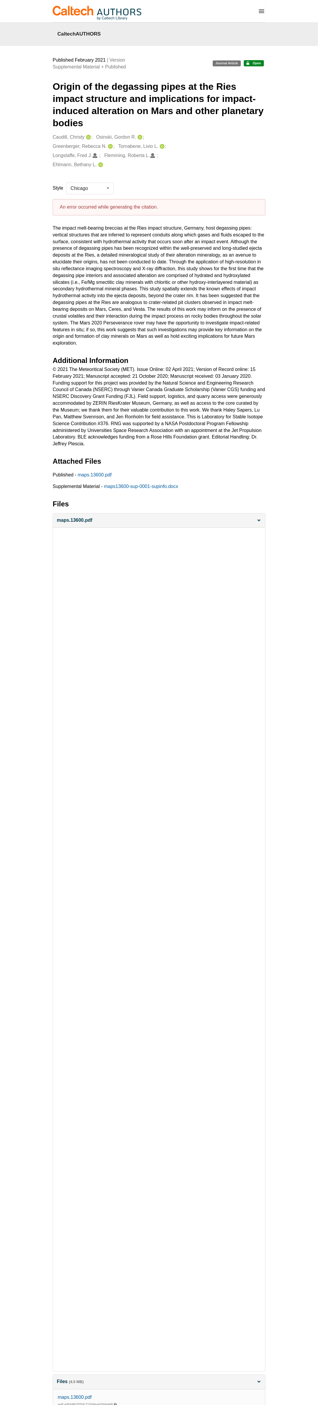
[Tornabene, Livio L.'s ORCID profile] (161, 146)
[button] (159, 520)
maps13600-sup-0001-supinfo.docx (141, 486)
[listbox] (90, 188)
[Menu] (261, 11)
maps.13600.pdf (95, 474)
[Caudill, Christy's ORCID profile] (88, 137)
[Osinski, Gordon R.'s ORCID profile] (139, 137)
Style (58, 188)
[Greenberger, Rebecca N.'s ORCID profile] (109, 146)
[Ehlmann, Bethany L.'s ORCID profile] (100, 164)
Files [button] (159, 1381)
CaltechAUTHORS (79, 34)
